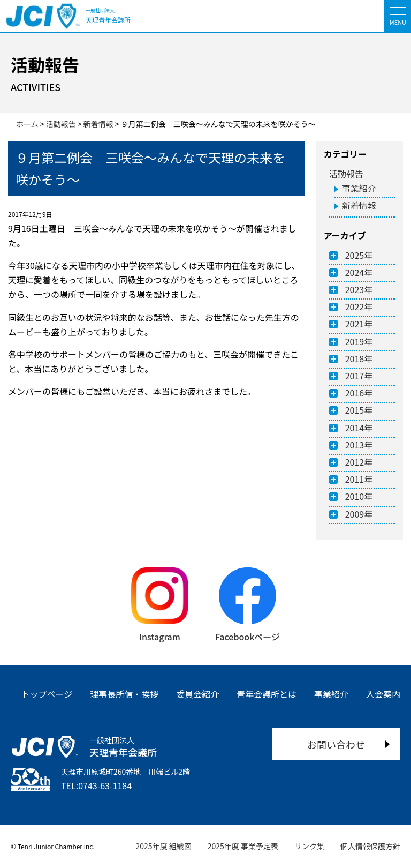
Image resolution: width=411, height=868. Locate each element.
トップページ (47, 693)
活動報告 (346, 173)
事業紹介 (359, 188)
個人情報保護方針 (370, 846)
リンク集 (309, 846)
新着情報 (359, 205)
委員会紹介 (197, 693)
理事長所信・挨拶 (124, 693)
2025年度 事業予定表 (243, 846)
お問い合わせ (336, 744)
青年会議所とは (266, 693)
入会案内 (383, 693)
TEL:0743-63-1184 (96, 785)
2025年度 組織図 (164, 846)
